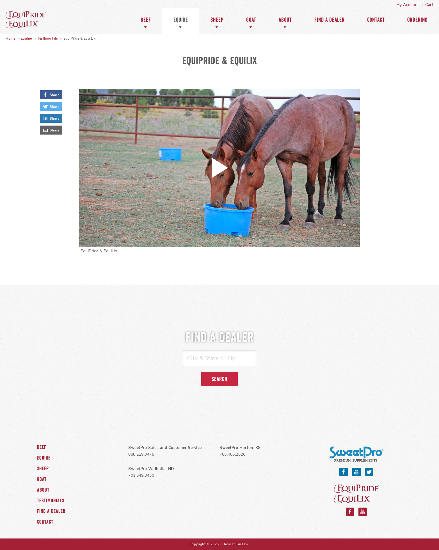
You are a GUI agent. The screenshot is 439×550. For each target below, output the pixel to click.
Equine (34, 19)
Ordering (417, 19)
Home (10, 38)
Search (219, 379)
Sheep (217, 19)
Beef (146, 19)
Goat (251, 19)
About (285, 19)
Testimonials (47, 38)
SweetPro (356, 454)
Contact (376, 19)
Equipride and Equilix (356, 494)
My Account (407, 5)
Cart (429, 5)
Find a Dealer (329, 19)
